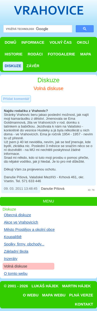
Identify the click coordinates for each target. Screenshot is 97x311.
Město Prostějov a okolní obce (29, 229)
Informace (32, 42)
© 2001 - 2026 (16, 286)
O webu (31, 295)
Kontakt (84, 304)
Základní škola (16, 251)
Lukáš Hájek (45, 286)
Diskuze (13, 66)
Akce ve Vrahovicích (21, 222)
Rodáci (35, 54)
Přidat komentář (16, 99)
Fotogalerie (61, 54)
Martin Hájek (76, 286)
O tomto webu (15, 273)
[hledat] (37, 29)
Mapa (85, 54)
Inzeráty (10, 259)
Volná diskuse (15, 266)
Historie (14, 54)
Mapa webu (53, 295)
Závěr (32, 66)
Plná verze (81, 295)
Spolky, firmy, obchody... (24, 244)
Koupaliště (12, 237)
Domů (10, 42)
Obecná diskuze (17, 215)
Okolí (83, 42)
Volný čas (61, 42)
